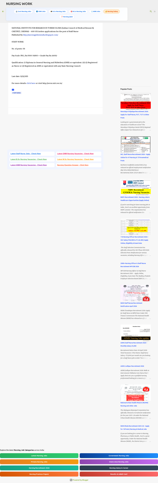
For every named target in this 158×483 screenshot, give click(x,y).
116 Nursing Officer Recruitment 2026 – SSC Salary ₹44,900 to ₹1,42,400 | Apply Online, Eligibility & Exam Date (134, 240)
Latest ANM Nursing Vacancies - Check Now (29, 165)
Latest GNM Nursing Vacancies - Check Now (75, 154)
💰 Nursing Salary (111, 11)
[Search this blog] (145, 11)
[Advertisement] (55, 133)
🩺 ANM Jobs (95, 11)
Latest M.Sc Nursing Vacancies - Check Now (75, 159)
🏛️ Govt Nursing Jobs (23, 11)
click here (31, 83)
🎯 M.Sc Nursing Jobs (78, 11)
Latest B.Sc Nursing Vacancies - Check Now (29, 159)
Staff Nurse (17, 93)
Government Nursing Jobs (119, 456)
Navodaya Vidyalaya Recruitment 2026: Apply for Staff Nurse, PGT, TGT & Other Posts (135, 115)
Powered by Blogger (79, 480)
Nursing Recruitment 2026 (39, 468)
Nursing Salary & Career (118, 468)
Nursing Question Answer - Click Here (72, 165)
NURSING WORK (19, 4)
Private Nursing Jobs (39, 462)
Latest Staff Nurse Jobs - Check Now (26, 154)
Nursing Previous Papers (39, 474)
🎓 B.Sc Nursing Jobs (58, 11)
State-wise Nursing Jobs (119, 462)
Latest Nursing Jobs (39, 456)
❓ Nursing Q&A (67, 16)
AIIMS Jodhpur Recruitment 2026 (132, 366)
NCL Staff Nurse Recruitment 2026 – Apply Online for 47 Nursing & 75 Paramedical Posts (135, 157)
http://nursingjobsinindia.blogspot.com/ (40, 35)
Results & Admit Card (118, 474)
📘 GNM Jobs (40, 11)
